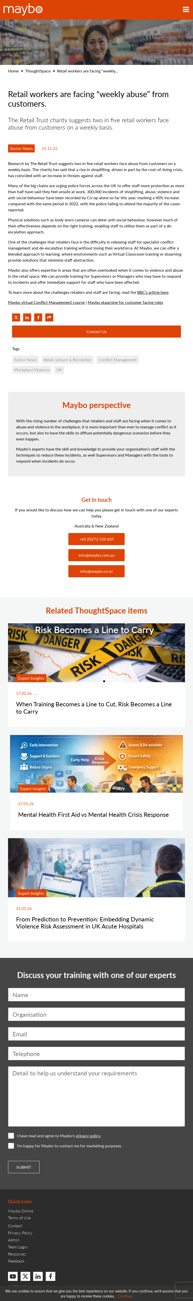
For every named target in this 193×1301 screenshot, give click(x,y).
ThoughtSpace (38, 71)
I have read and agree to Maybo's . (54, 1136)
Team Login (17, 1247)
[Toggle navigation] (186, 10)
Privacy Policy (20, 1233)
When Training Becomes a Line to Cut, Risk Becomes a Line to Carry (94, 707)
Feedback (16, 1261)
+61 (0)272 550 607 (96, 539)
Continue (125, 1295)
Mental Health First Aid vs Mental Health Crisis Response (93, 814)
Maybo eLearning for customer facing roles (125, 302)
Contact (15, 1226)
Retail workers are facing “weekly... (87, 71)
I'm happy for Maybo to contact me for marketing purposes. (65, 1146)
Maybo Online (20, 1211)
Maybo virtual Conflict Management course (46, 302)
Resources (17, 1254)
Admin (13, 1240)
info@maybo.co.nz (96, 571)
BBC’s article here (152, 292)
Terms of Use (19, 1218)
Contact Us (96, 331)
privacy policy (88, 1136)
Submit (23, 1167)
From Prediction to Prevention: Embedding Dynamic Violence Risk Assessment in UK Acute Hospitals (85, 922)
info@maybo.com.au (97, 555)
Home (13, 71)
